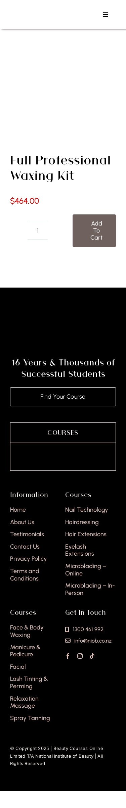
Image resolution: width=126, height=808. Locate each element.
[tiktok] (92, 656)
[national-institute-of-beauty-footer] (63, 322)
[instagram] (80, 656)
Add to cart (96, 230)
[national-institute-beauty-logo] (45, 9)
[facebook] (68, 656)
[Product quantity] (38, 231)
